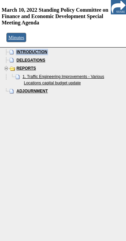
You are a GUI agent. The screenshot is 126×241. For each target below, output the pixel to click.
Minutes (16, 37)
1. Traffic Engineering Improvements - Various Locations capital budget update (63, 79)
